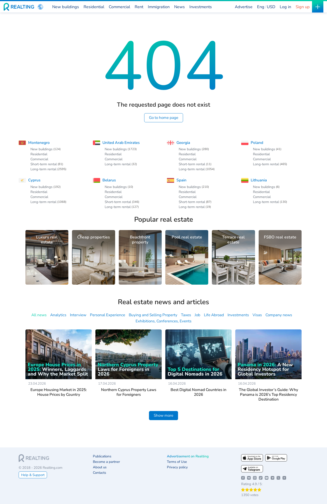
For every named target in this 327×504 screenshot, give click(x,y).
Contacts (99, 473)
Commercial (39, 159)
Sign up (303, 7)
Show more (163, 415)
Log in (285, 7)
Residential (38, 154)
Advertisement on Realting (188, 456)
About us (100, 467)
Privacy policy (177, 467)
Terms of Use (177, 462)
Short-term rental (43, 164)
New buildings (41, 149)
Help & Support (33, 475)
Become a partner (106, 462)
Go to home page (163, 117)
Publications (102, 456)
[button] (40, 7)
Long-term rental (43, 169)
